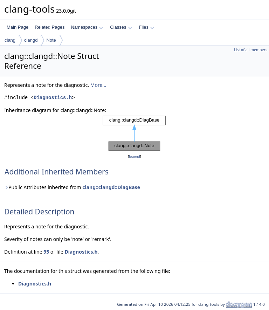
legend (134, 156)
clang (10, 40)
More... (98, 85)
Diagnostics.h (53, 97)
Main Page (17, 27)
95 (46, 251)
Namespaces (87, 27)
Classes (121, 27)
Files (146, 27)
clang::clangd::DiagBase (111, 187)
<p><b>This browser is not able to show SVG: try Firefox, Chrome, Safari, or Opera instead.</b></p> (134, 133)
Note (51, 40)
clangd (30, 40)
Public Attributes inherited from (72, 187)
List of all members (250, 49)
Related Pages (49, 27)
